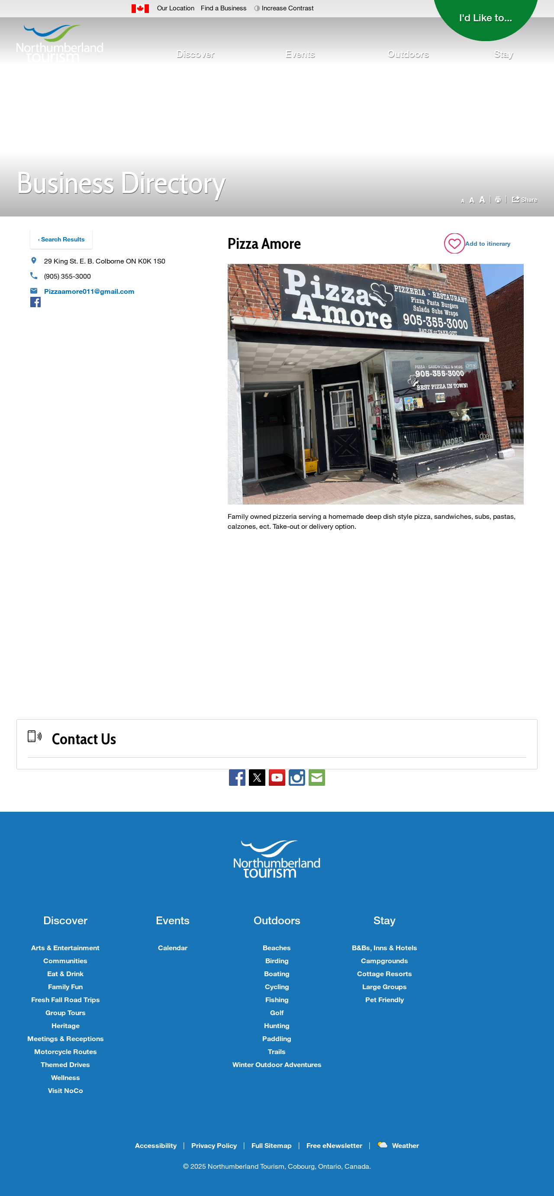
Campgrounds (384, 960)
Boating (277, 973)
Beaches (277, 947)
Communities (65, 960)
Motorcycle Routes (65, 1051)
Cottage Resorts (384, 973)
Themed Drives (65, 1064)
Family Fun (65, 986)
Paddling (276, 1038)
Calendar (172, 947)
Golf (276, 1012)
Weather (405, 1145)
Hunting (277, 1025)
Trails (277, 1051)
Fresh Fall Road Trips (65, 999)
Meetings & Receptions (65, 1038)
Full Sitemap (271, 1145)
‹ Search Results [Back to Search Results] (61, 239)
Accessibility (156, 1145)
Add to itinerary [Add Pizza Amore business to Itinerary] (487, 243)
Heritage (66, 1025)
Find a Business (224, 8)
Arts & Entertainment (65, 947)
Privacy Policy (214, 1145)
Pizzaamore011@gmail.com (89, 291)
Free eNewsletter (334, 1145)
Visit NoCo (65, 1090)
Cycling (277, 986)
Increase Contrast (288, 8)
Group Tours (65, 1012)
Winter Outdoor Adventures (277, 1064)
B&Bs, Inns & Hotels (384, 947)
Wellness (65, 1077)
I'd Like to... (485, 17)
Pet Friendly (384, 999)
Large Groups (384, 986)
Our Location (175, 8)
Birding (277, 960)
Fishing (277, 999)
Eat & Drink (65, 973)
